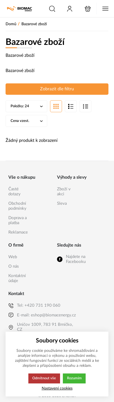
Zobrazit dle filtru (57, 89)
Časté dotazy (14, 191)
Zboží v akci (64, 191)
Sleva (62, 203)
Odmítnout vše (44, 378)
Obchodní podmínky (17, 206)
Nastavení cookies (57, 388)
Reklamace (18, 232)
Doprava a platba (17, 220)
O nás (13, 266)
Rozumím (74, 378)
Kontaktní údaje (17, 278)
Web (12, 257)
